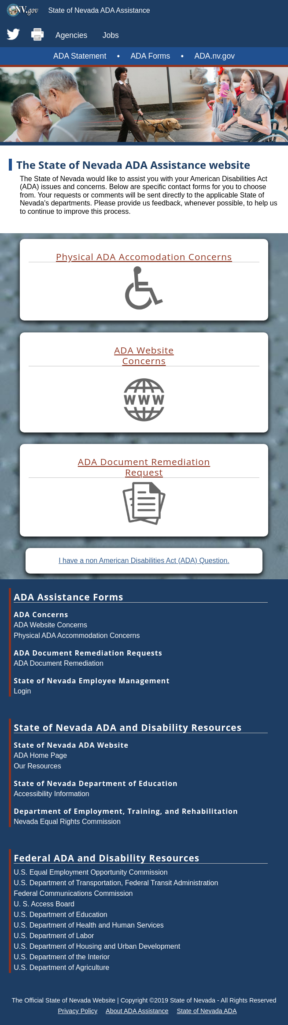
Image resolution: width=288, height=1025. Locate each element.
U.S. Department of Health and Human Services (89, 925)
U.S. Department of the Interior (62, 957)
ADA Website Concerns (50, 625)
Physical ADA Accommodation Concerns (77, 635)
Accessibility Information (51, 794)
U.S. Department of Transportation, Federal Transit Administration (116, 883)
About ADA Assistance (137, 1010)
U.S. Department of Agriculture (61, 967)
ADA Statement (79, 56)
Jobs (111, 35)
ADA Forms (150, 56)
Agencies (71, 35)
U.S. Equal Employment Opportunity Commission (90, 872)
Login (22, 691)
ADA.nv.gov (214, 56)
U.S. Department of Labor (54, 935)
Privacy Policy (78, 1010)
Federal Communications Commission (73, 893)
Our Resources (37, 766)
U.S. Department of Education (60, 914)
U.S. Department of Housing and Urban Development (97, 946)
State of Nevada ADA (206, 1010)
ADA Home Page (40, 755)
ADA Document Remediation (58, 663)
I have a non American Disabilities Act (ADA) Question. (144, 560)
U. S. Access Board (44, 904)
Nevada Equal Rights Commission (67, 821)
